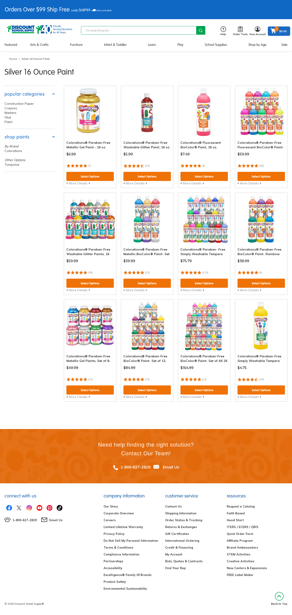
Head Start (235, 520)
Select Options (90, 176)
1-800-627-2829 (135, 467)
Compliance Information (121, 554)
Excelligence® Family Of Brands (127, 575)
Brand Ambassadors (242, 547)
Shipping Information (180, 513)
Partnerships (113, 561)
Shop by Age (257, 45)
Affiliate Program (240, 540)
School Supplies (216, 45)
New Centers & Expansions (247, 568)
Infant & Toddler (115, 45)
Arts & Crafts (39, 45)
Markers (10, 113)
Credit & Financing (179, 547)
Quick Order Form (240, 534)
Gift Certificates (177, 534)
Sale (284, 45)
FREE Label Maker (240, 575)
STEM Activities (238, 554)
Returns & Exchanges (181, 527)
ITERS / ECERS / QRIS (242, 527)
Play (180, 45)
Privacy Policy (114, 534)
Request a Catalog (241, 506)
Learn (152, 45)
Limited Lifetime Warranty (123, 527)
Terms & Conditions (118, 547)
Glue (8, 117)
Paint (8, 122)
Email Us (171, 467)
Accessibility (113, 568)
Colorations (13, 151)
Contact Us (173, 506)
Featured (11, 45)
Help (223, 31)
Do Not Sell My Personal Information (131, 540)
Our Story (111, 506)
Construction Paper (19, 104)
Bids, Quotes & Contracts (184, 561)
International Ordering (182, 540)
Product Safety (115, 582)
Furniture (76, 45)
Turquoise (12, 164)
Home (13, 58)
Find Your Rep (175, 568)
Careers (110, 520)
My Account (173, 554)
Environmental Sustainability (125, 588)
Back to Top (279, 598)
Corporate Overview (119, 513)
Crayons (11, 108)
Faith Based (236, 513)
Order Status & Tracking (183, 520)
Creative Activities (240, 561)
